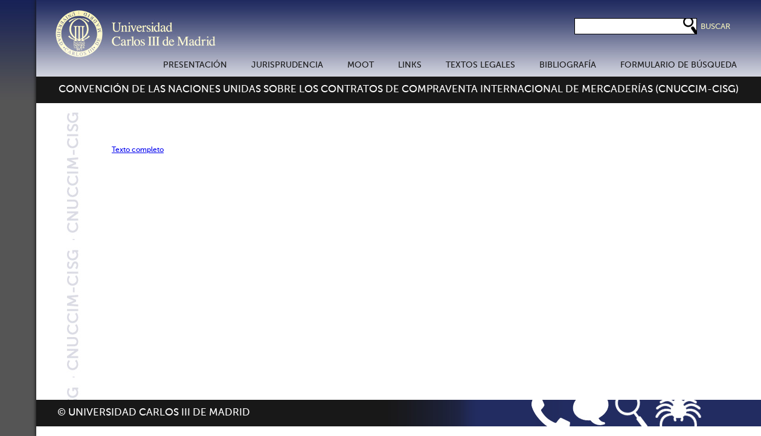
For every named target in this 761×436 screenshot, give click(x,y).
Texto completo (138, 150)
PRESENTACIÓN (195, 65)
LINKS (410, 65)
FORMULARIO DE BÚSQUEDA (678, 65)
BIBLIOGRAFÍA (567, 65)
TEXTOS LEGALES (480, 65)
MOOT (360, 65)
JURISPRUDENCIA (287, 65)
